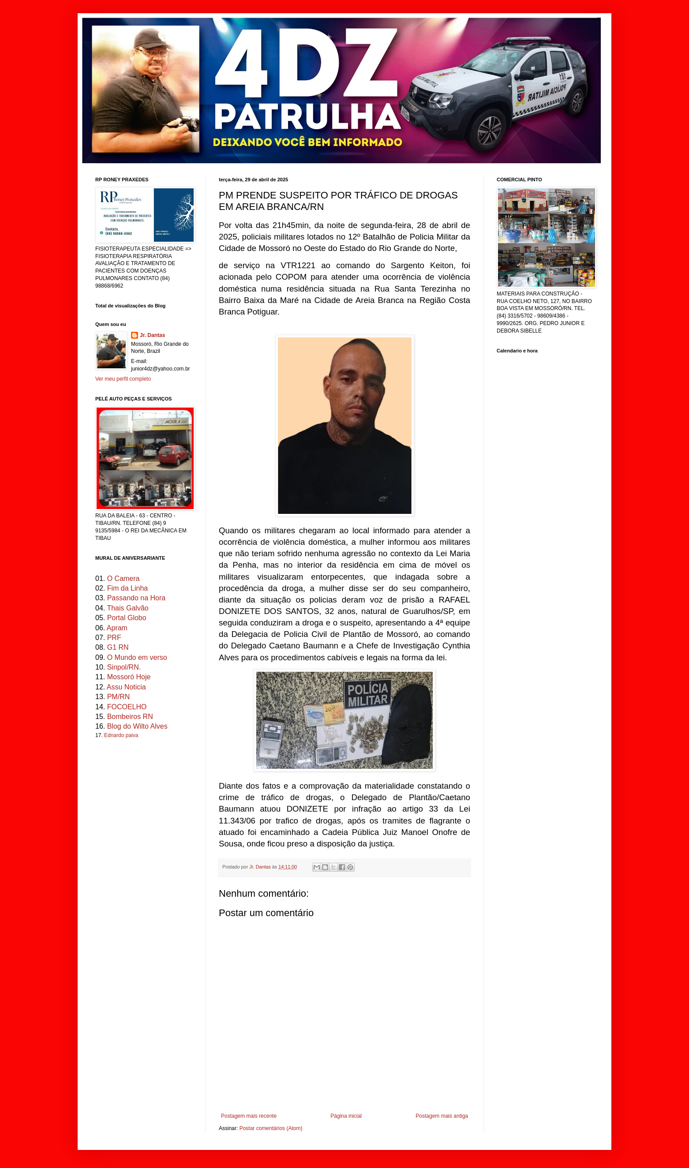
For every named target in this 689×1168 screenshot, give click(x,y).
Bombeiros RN (130, 716)
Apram (117, 628)
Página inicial (346, 1116)
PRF (114, 637)
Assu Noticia (126, 687)
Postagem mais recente (249, 1116)
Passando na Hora (136, 598)
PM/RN (118, 696)
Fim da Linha (127, 588)
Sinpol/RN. (124, 667)
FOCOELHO (127, 707)
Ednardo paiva (121, 735)
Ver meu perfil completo (123, 379)
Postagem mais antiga (442, 1116)
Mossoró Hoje (129, 677)
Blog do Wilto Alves (137, 726)
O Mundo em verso (137, 657)
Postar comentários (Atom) (271, 1128)
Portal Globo (126, 617)
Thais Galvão (127, 608)
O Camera (123, 578)
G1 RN (118, 647)
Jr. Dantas (260, 866)
